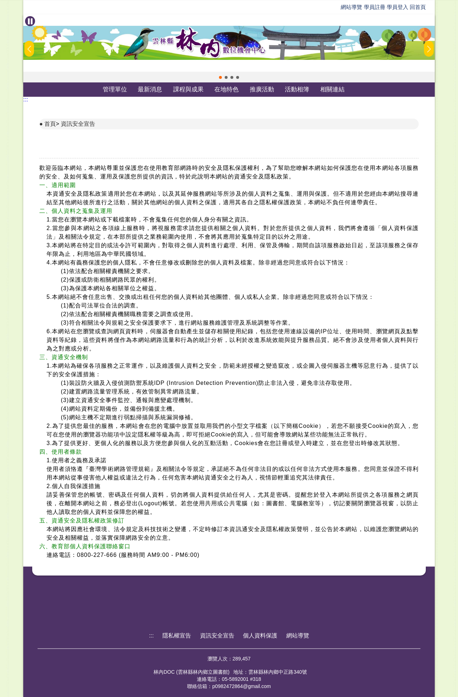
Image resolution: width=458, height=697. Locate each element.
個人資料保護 (260, 635)
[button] (220, 77)
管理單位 (115, 89)
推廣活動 (262, 89)
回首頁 (418, 7)
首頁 (50, 124)
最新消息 (150, 89)
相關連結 (332, 89)
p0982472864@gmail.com (241, 686)
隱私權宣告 (176, 635)
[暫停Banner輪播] (30, 21)
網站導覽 (351, 7)
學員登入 (397, 7)
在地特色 (226, 89)
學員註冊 (374, 7)
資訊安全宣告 (78, 124)
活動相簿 (297, 89)
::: (25, 99)
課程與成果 (188, 89)
